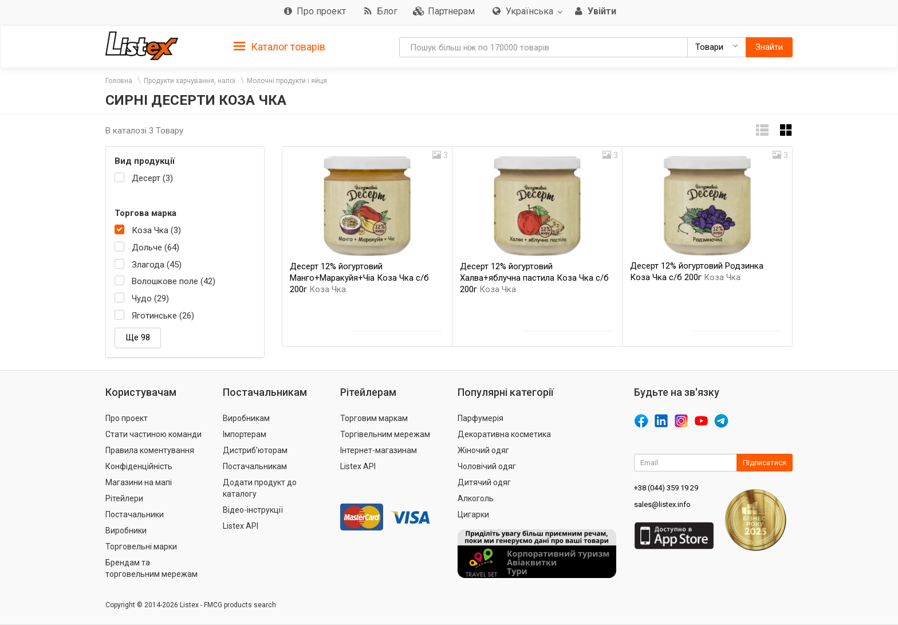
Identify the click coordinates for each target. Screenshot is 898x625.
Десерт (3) (152, 178)
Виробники (126, 530)
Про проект (126, 418)
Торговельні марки (141, 546)
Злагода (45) (157, 265)
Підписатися (764, 462)
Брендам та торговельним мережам (151, 568)
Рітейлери (124, 498)
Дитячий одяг (484, 482)
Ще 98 (137, 337)
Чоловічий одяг (487, 466)
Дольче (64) (155, 247)
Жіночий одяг (483, 450)
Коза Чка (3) (156, 230)
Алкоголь (476, 498)
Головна (118, 81)
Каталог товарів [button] (279, 47)
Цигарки (473, 514)
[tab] (279, 46)
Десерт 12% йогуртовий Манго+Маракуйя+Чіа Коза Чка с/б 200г (359, 277)
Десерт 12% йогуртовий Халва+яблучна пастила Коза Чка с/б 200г (534, 277)
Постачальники (134, 514)
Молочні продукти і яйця (287, 81)
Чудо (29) (150, 298)
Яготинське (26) (163, 315)
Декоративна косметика (504, 434)
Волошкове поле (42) (173, 281)
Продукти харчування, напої (189, 81)
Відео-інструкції (253, 509)
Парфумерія (480, 418)
